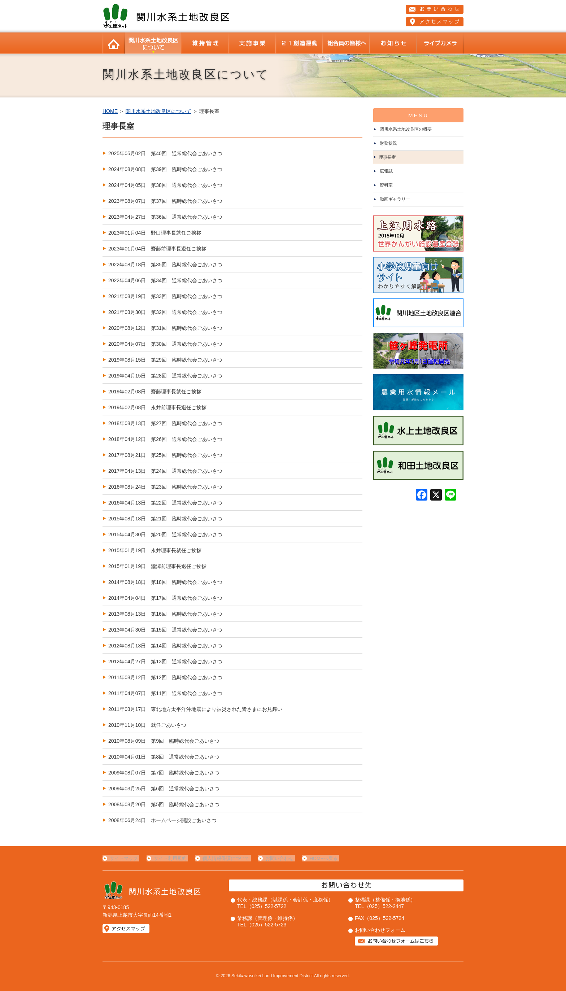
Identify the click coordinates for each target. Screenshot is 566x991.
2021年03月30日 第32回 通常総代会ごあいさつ (165, 312)
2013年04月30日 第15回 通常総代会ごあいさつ (165, 630)
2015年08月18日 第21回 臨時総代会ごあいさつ (165, 518)
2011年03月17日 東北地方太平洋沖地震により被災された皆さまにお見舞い (195, 709)
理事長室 (387, 157)
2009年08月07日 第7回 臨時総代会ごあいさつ (163, 773)
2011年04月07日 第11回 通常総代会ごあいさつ (165, 693)
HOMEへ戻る (318, 858)
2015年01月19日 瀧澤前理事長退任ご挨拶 (157, 566)
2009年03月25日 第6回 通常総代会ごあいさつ (163, 788)
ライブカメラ (440, 43)
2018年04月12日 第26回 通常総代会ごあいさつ (165, 439)
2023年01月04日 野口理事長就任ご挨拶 (154, 233)
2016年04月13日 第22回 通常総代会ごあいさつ (165, 503)
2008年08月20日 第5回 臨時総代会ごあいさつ (163, 804)
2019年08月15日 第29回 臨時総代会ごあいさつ (165, 360)
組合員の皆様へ (346, 43)
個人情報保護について (223, 858)
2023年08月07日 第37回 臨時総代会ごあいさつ (165, 201)
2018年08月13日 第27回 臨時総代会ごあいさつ (165, 423)
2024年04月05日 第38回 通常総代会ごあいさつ (165, 185)
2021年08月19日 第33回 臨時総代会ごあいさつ (165, 296)
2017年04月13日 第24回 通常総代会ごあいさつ (165, 471)
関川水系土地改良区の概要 (406, 129)
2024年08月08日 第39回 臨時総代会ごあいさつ (165, 169)
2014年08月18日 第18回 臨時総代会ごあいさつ (165, 582)
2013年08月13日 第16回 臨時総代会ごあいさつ (165, 614)
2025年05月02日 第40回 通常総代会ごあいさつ (165, 153)
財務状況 (388, 143)
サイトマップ (124, 858)
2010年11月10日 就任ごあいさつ (147, 725)
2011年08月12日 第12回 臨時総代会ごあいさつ (165, 677)
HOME (113, 43)
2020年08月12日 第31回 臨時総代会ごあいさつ (165, 328)
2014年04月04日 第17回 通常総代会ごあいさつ (165, 598)
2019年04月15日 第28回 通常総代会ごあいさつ (165, 376)
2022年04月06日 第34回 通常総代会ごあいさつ (165, 280)
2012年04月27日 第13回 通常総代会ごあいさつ (165, 661)
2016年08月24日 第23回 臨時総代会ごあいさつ (165, 487)
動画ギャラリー (395, 199)
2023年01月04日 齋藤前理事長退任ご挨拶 (157, 249)
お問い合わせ (275, 858)
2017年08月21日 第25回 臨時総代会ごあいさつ (165, 455)
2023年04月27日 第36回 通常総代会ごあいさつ (165, 217)
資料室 (386, 185)
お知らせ (393, 43)
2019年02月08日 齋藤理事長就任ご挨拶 (154, 391)
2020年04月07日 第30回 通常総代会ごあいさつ (165, 344)
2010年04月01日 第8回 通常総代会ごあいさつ (163, 757)
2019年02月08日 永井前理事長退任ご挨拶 (157, 407)
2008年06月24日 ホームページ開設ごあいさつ (162, 820)
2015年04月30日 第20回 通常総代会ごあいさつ (165, 534)
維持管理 (205, 43)
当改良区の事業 (252, 43)
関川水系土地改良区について (153, 43)
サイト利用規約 (168, 858)
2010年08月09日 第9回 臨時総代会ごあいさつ (163, 741)
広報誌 (386, 171)
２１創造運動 (299, 43)
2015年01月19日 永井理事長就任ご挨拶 (154, 550)
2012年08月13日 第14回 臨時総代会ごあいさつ (165, 646)
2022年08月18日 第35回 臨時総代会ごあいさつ (165, 264)
